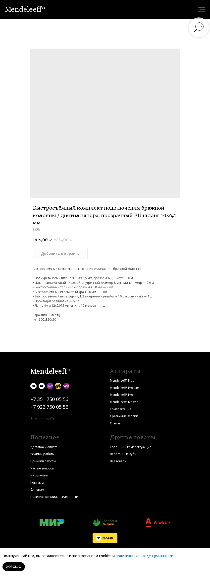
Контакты (37, 482)
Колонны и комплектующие (130, 447)
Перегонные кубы (123, 454)
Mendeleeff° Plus (122, 380)
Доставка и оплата (43, 447)
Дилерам (37, 489)
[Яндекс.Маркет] (58, 386)
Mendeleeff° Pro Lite (124, 388)
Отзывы (115, 423)
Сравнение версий (124, 416)
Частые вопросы (42, 468)
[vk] (33, 386)
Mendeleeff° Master (124, 402)
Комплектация (120, 409)
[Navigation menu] (201, 9)
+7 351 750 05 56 (49, 399)
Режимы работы (42, 454)
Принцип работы (43, 461)
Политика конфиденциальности (54, 497)
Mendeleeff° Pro (121, 395)
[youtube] (42, 386)
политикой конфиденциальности (144, 555)
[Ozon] (50, 386)
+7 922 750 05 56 (49, 406)
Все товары (118, 461)
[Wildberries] (66, 386)
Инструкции (39, 475)
